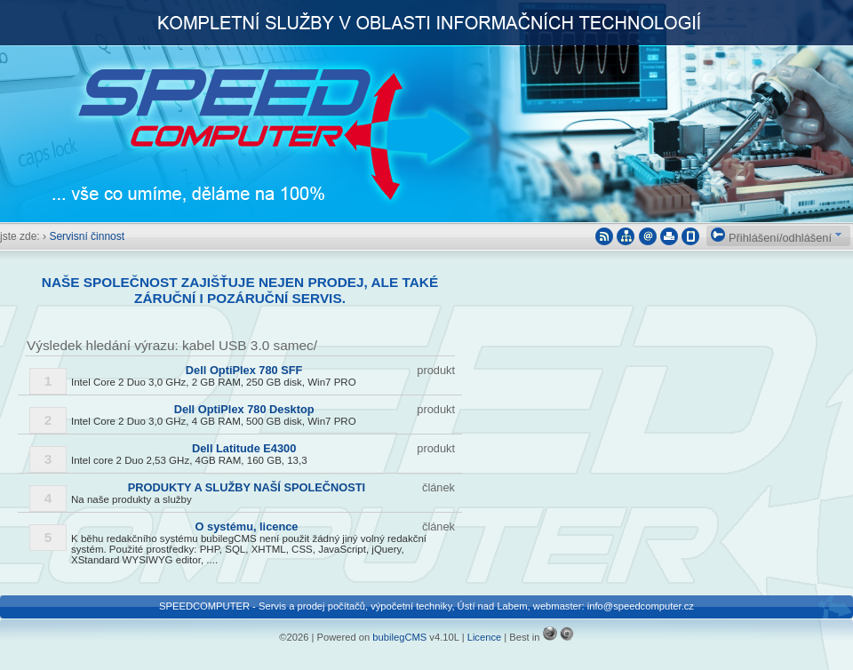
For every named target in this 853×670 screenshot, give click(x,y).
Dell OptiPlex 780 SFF (244, 370)
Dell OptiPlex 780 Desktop (244, 409)
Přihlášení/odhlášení (771, 237)
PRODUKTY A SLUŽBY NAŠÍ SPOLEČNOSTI (246, 487)
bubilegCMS (399, 637)
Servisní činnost (86, 236)
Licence (484, 637)
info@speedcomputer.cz (640, 606)
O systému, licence (247, 526)
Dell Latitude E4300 (244, 448)
